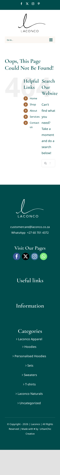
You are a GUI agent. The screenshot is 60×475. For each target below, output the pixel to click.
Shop (33, 104)
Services (35, 116)
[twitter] (25, 256)
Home (33, 98)
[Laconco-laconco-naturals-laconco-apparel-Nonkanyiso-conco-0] (30, 200)
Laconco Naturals (30, 394)
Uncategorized (30, 403)
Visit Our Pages (30, 248)
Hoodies (30, 347)
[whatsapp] (43, 256)
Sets (30, 365)
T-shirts (30, 384)
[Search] (46, 163)
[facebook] (16, 256)
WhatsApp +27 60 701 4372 (30, 232)
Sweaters (30, 375)
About (33, 110)
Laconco (35, 424)
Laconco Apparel (30, 339)
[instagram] (34, 256)
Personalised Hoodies (30, 356)
